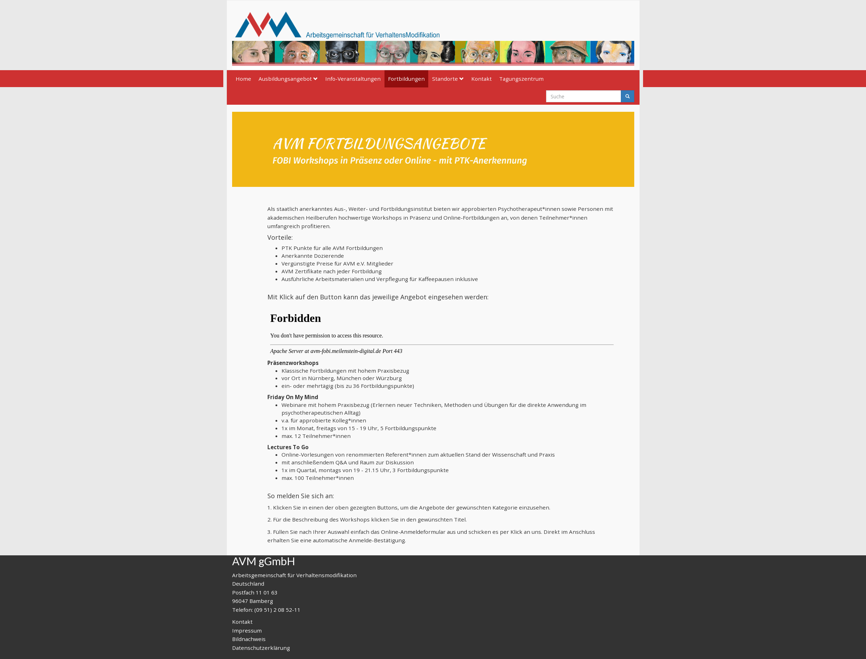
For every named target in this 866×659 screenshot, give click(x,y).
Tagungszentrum (521, 78)
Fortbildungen (406, 78)
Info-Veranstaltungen (353, 78)
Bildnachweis (249, 638)
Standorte (448, 78)
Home (243, 78)
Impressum (247, 630)
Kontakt (481, 78)
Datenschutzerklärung (261, 647)
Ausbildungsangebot (288, 78)
